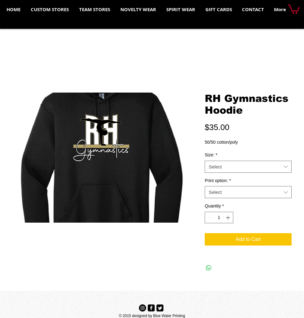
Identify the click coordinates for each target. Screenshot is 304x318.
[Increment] (228, 217)
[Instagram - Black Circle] (142, 307)
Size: (211, 154)
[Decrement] (209, 217)
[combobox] (248, 167)
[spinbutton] (219, 217)
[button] (294, 9)
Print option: (218, 180)
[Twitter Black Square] (159, 307)
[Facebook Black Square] (151, 307)
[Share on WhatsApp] (208, 268)
